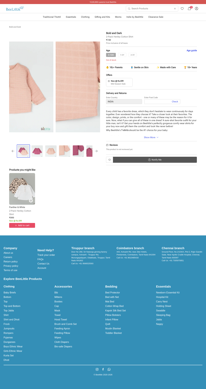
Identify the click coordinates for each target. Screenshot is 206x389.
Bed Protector (112, 292)
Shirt (6, 315)
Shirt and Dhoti (11, 319)
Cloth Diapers (61, 342)
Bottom (7, 297)
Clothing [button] (85, 17)
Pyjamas (8, 337)
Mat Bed (109, 301)
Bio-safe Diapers (63, 346)
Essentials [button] (71, 17)
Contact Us (43, 263)
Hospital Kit (162, 297)
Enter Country (111, 98)
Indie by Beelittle (134, 17)
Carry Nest (161, 301)
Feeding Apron (62, 328)
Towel (57, 315)
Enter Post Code (151, 98)
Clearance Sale (155, 17)
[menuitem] (15, 8)
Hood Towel (60, 319)
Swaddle (160, 310)
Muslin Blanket (113, 328)
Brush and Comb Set (65, 324)
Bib (56, 292)
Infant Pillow (111, 319)
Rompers (8, 333)
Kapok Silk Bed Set (115, 310)
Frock (7, 324)
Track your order (46, 255)
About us (8, 253)
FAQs (40, 259)
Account (41, 268)
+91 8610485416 (131, 258)
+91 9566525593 (86, 263)
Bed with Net (112, 297)
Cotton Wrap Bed (114, 306)
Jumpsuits (9, 328)
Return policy (11, 261)
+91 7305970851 (176, 260)
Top (5, 301)
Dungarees (9, 342)
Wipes (57, 337)
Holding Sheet (163, 306)
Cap (56, 306)
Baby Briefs (10, 292)
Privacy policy (11, 266)
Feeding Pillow (62, 333)
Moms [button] (118, 17)
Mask (57, 310)
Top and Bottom (12, 306)
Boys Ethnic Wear (13, 346)
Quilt (107, 324)
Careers (8, 257)
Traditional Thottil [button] (52, 17)
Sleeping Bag (163, 315)
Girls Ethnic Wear (13, 351)
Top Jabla (9, 310)
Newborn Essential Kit (168, 292)
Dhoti (6, 360)
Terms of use (10, 270)
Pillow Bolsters (113, 315)
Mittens (58, 297)
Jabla (159, 319)
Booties (58, 301)
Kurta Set (9, 355)
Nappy (159, 324)
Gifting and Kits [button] (102, 17)
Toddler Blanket (113, 333)
